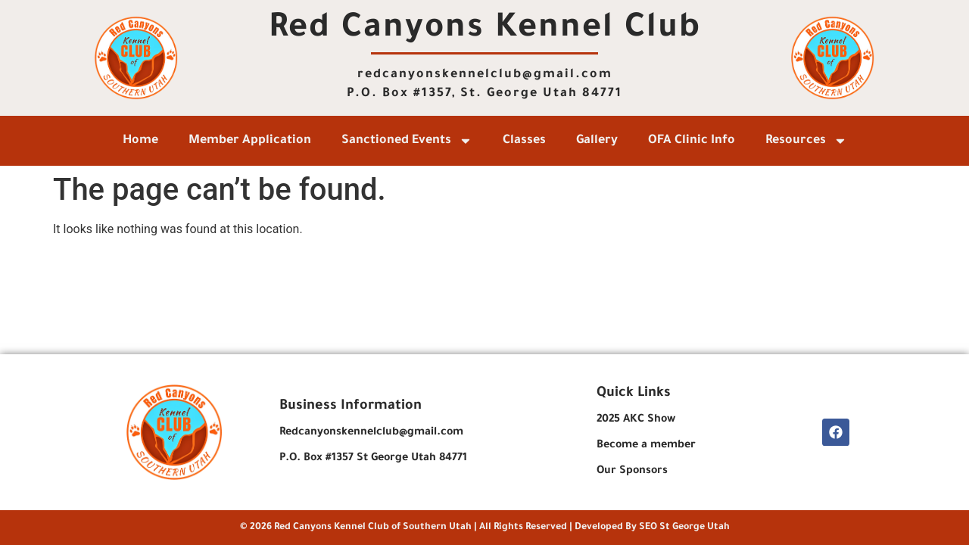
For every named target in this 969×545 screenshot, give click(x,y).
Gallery (597, 141)
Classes (524, 141)
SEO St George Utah (684, 527)
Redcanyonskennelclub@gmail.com (371, 433)
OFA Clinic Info (691, 141)
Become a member (646, 446)
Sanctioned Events (406, 140)
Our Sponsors (632, 472)
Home (140, 141)
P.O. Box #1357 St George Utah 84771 (373, 459)
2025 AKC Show (636, 420)
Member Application (250, 141)
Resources (806, 140)
